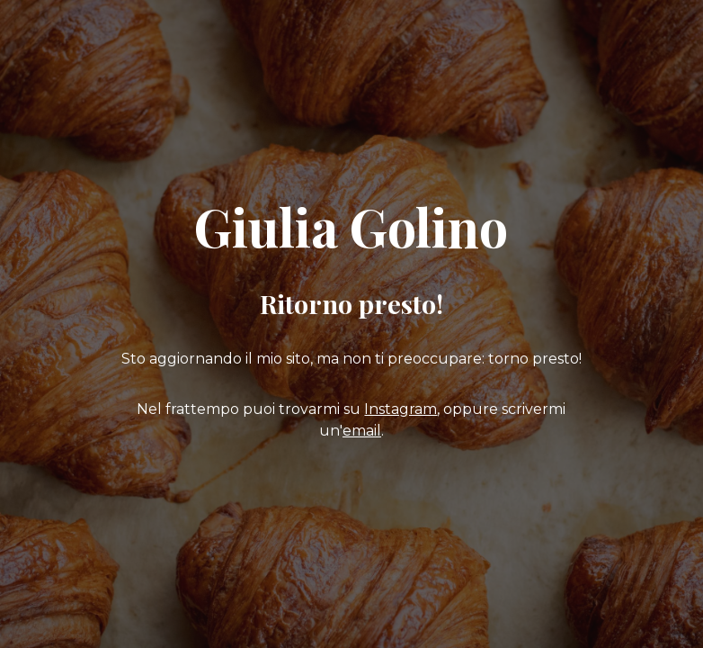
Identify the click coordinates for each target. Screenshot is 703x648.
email (362, 430)
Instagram (400, 409)
